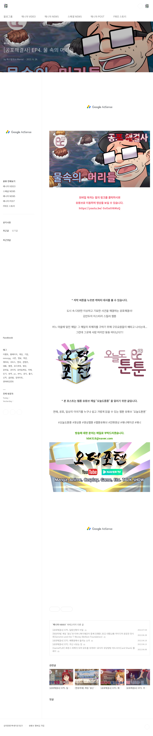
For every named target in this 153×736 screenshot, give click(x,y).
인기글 (15, 230)
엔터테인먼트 (8, 381)
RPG (20, 373)
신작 (5, 377)
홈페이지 (13, 354)
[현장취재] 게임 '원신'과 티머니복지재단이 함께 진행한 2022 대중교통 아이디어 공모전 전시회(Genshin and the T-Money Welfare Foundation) (93, 635)
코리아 (13, 369)
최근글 (6, 230)
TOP (147, 727)
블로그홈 (8, 16)
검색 (140, 6)
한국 (19, 362)
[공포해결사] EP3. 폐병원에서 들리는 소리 (71, 640)
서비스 (13, 362)
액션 (25, 358)
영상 (24, 365)
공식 (25, 373)
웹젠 (10, 365)
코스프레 (17, 365)
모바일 (5, 369)
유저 (10, 373)
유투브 (19, 412)
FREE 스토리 (119, 16)
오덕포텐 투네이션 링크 (13, 726)
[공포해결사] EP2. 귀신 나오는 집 (67, 644)
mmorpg (7, 358)
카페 (30, 369)
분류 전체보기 (9, 181)
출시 (30, 373)
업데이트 (19, 377)
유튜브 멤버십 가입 (36, 726)
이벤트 (5, 354)
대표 (5, 365)
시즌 (14, 358)
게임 (21, 354)
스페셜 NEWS (75, 16)
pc (15, 373)
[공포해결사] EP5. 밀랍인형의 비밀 (68, 629)
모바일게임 (21, 369)
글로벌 (11, 377)
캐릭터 (5, 362)
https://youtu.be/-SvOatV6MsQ (99, 208)
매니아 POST (97, 16)
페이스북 (5, 412)
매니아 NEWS (52, 16)
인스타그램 (12, 412)
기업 (26, 354)
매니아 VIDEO (29, 16)
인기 (5, 373)
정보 (19, 358)
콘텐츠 (25, 362)
